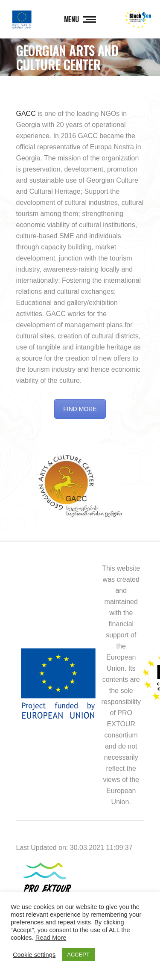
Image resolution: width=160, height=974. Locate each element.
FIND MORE (80, 409)
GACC (26, 113)
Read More (51, 937)
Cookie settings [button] (34, 954)
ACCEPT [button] (78, 954)
